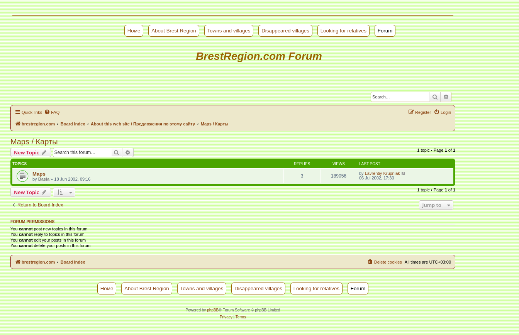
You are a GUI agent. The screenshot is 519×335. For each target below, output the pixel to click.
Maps (39, 174)
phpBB (213, 310)
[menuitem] (51, 112)
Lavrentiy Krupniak (382, 173)
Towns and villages (229, 31)
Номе (134, 31)
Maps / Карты (34, 141)
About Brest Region (173, 31)
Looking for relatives (343, 31)
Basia (43, 179)
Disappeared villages (285, 31)
